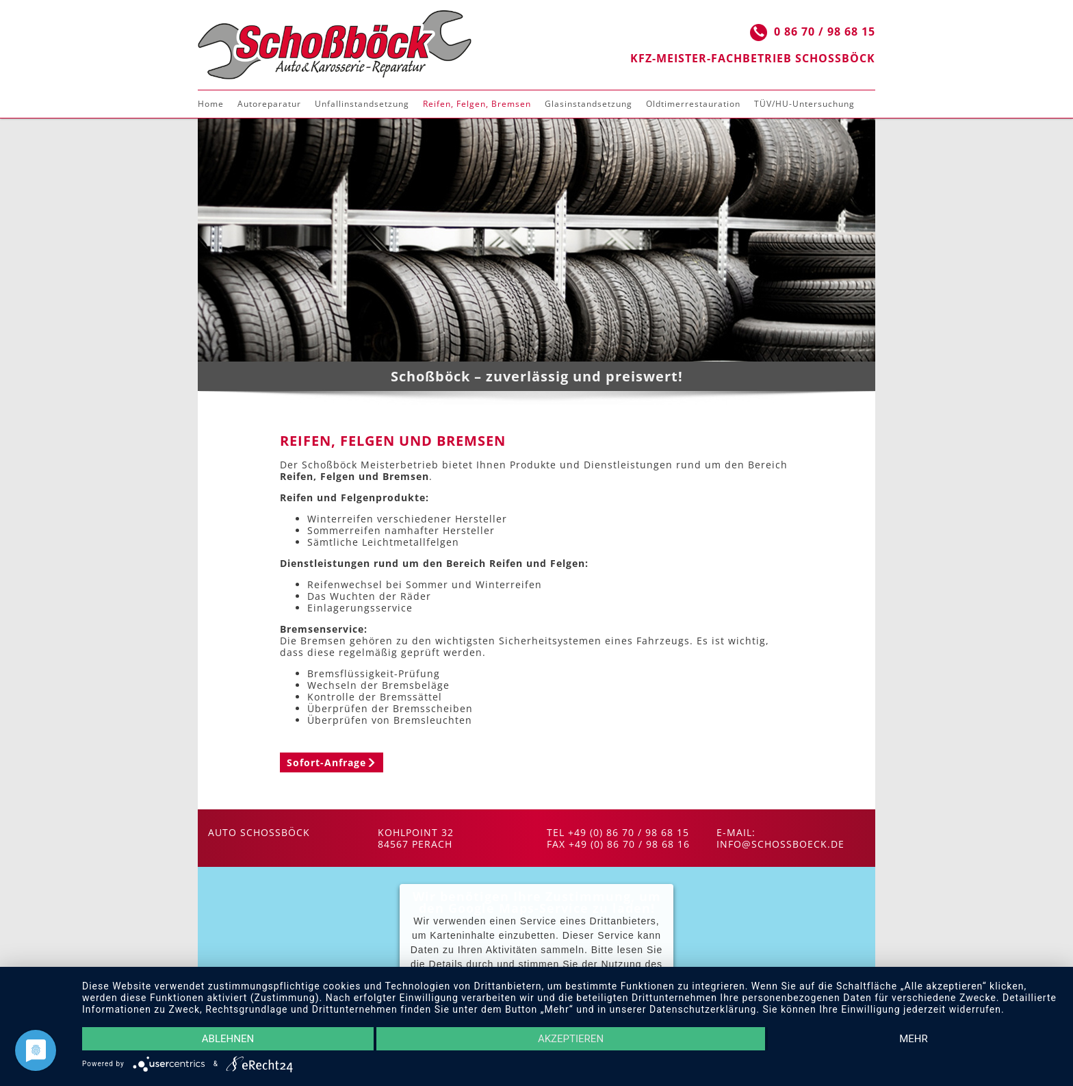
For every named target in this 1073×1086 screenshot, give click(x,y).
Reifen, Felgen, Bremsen (477, 104)
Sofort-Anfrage (326, 762)
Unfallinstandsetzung (362, 104)
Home (211, 104)
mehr (913, 1039)
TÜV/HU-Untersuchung (804, 104)
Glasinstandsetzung (588, 104)
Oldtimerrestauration (693, 104)
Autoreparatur (269, 104)
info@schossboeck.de (780, 843)
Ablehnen (228, 1039)
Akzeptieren (571, 1039)
